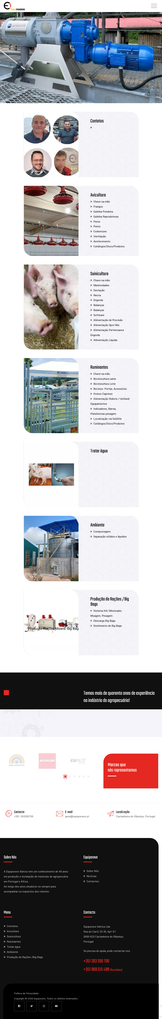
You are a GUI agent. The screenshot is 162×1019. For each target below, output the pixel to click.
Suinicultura (99, 274)
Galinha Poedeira (103, 212)
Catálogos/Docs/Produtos (109, 246)
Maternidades (101, 285)
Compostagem (102, 532)
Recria (97, 295)
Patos (96, 226)
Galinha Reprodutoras (106, 217)
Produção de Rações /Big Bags (109, 602)
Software (98, 315)
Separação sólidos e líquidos (110, 537)
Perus (96, 222)
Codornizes (100, 231)
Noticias (92, 876)
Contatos (97, 121)
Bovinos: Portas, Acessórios (110, 389)
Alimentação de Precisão (108, 320)
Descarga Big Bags (104, 621)
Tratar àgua (99, 451)
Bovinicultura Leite (104, 384)
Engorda (98, 300)
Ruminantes (99, 367)
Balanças (98, 305)
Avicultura (98, 195)
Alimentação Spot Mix (106, 325)
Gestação (99, 290)
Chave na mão (101, 202)
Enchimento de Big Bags (107, 626)
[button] (65, 776)
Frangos (98, 207)
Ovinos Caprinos (103, 394)
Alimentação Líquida (105, 340)
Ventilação (99, 236)
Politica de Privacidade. (26, 993)
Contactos (93, 881)
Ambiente (97, 525)
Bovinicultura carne (104, 379)
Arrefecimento (101, 241)
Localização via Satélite (107, 419)
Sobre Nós (93, 871)
